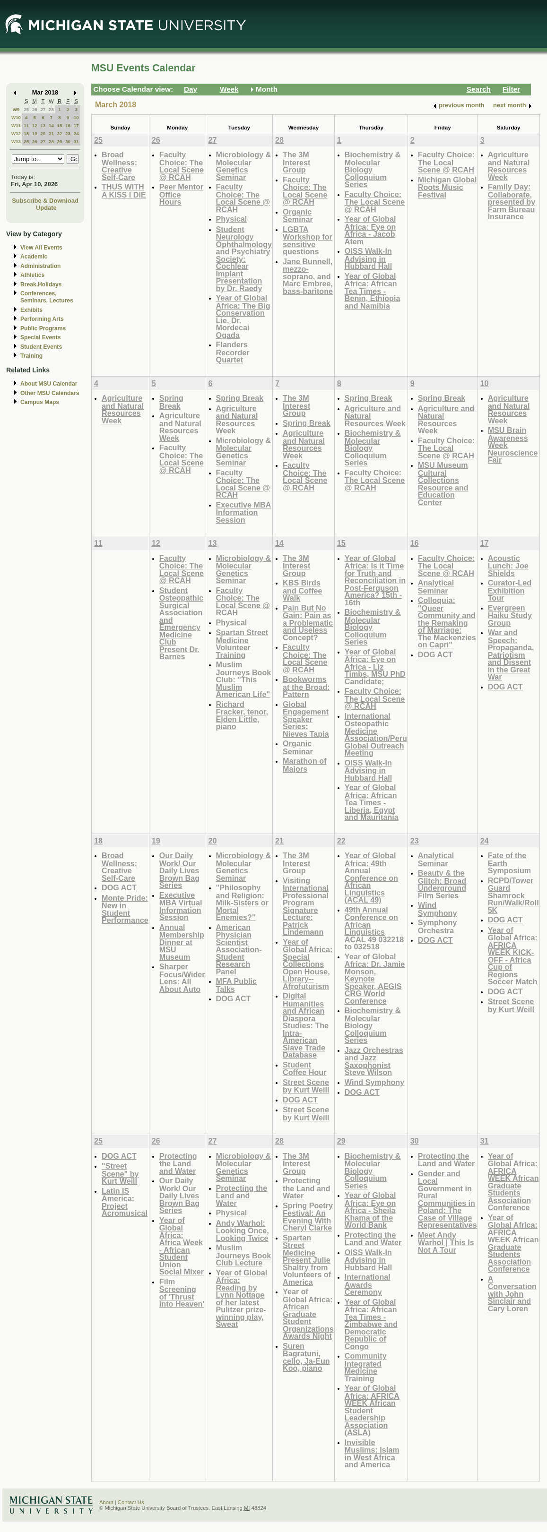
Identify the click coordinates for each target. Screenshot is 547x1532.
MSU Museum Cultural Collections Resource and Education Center (443, 484)
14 (51, 125)
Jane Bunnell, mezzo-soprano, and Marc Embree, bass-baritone (308, 276)
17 (76, 125)
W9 (16, 109)
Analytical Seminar (436, 586)
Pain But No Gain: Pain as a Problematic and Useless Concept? (308, 622)
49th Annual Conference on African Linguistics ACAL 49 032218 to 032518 (374, 928)
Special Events (40, 337)
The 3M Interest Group (296, 162)
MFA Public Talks (236, 985)
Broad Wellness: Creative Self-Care (119, 165)
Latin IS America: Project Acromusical (125, 1202)
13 (42, 125)
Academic (33, 256)
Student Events (41, 347)
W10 (16, 117)
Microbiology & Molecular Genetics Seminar (243, 165)
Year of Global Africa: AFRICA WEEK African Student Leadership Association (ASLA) (372, 1410)
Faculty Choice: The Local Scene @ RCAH (181, 165)
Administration (40, 266)
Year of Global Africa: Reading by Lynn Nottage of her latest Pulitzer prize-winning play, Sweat (242, 1298)
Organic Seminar (298, 215)
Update (46, 207)
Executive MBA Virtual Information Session (180, 906)
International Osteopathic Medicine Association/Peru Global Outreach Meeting (376, 734)
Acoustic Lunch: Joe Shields (508, 565)
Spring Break (171, 402)
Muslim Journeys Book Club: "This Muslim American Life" (243, 679)
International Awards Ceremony (368, 1284)
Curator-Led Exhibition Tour (509, 590)
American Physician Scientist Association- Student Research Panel (239, 949)
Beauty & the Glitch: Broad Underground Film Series (442, 884)
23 (67, 133)
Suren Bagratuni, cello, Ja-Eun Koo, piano (306, 1357)
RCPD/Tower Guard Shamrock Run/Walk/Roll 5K (513, 895)
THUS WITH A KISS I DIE (124, 190)
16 (67, 125)
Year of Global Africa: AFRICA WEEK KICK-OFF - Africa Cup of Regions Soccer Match (513, 956)
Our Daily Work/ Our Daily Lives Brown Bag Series (179, 870)
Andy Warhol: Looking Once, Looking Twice (242, 1230)
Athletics (32, 275)
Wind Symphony (374, 1082)
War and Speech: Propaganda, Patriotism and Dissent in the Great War (511, 654)
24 (76, 133)
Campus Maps (39, 402)
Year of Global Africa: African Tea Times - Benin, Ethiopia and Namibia (372, 291)
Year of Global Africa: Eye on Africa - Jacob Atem (370, 230)
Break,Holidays (41, 284)
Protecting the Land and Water (178, 1163)
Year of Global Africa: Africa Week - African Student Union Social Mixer (181, 1246)
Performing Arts (42, 319)
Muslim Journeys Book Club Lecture (243, 1255)
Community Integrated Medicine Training (366, 1367)
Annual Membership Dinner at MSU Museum (181, 942)
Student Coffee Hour (304, 1068)
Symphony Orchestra (437, 926)
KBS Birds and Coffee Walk (302, 590)
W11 (16, 125)
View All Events (41, 247)
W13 (16, 141)
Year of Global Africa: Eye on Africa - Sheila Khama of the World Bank (370, 1210)
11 (26, 125)
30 (67, 141)
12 (34, 125)
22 (59, 133)
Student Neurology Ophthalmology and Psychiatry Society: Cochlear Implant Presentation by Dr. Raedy (244, 259)
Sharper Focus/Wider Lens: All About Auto (182, 977)
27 (42, 109)
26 (34, 109)
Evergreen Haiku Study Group (510, 615)
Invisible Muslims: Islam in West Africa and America (372, 1453)
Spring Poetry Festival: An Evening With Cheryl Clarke (308, 1216)
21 (51, 133)
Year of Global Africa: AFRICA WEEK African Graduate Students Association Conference (513, 1182)
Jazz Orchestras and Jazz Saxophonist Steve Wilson (374, 1061)
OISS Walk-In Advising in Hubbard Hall (368, 258)
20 (42, 133)
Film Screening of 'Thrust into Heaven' (181, 1292)
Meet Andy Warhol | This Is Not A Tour (446, 1242)
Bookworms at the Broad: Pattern (306, 686)
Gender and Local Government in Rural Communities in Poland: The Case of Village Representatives (447, 1199)
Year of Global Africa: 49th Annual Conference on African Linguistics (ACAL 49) (371, 877)
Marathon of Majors (304, 765)
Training (31, 356)
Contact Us (131, 1502)
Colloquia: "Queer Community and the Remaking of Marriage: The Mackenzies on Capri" (447, 622)
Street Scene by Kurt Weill (306, 1086)
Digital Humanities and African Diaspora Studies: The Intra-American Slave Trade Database (306, 1025)
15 (59, 125)
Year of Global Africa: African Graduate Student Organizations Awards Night (308, 1313)
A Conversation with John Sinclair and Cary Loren (512, 1293)
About (106, 1502)
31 (76, 141)
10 (76, 117)
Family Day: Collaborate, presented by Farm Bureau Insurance (512, 201)
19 (34, 133)
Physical (231, 219)
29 (59, 141)
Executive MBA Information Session (243, 512)
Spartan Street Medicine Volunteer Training (242, 643)
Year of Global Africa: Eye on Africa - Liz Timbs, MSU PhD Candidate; (375, 666)
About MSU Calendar (48, 383)
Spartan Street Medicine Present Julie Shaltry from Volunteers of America (307, 1259)
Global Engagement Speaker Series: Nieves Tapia (306, 719)
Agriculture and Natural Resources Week (509, 165)
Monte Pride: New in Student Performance (125, 909)
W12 (16, 133)
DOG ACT (435, 654)
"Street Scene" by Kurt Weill (120, 1173)
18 (26, 133)
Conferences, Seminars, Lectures (46, 297)
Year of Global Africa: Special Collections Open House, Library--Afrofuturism (307, 964)
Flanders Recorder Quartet (233, 352)
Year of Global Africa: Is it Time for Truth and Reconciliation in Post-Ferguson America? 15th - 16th (375, 580)
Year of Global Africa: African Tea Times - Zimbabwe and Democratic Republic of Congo (371, 1324)
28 (51, 109)
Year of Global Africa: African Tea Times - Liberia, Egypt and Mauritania (372, 802)
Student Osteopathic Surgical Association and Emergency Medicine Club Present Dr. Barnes (181, 623)
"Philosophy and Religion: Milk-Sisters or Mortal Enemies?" (242, 902)
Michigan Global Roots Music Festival (447, 187)
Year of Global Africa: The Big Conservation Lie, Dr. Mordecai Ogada (243, 316)
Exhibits (31, 310)
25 (26, 109)
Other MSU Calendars (49, 393)
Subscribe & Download (45, 200)
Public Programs (43, 328)
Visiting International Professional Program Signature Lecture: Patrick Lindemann (306, 906)
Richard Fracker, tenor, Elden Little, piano (242, 715)
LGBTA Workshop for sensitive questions (307, 240)
